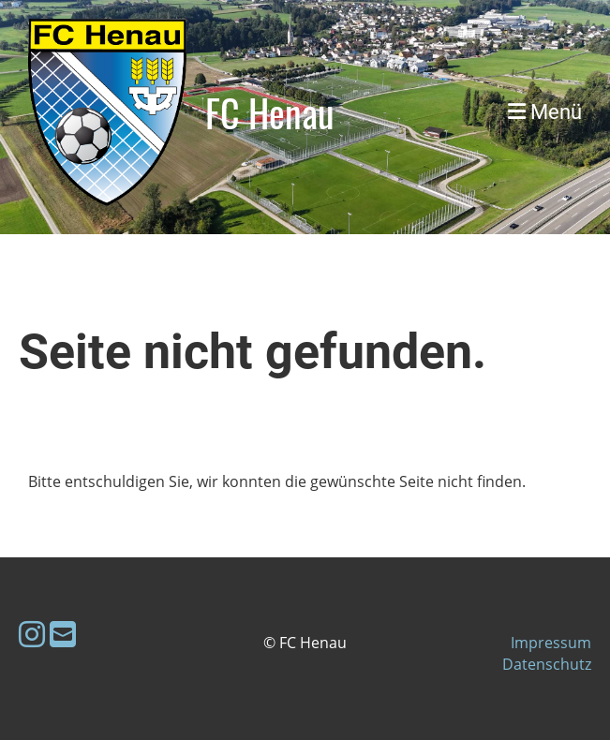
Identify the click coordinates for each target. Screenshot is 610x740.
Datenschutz (546, 664)
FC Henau (270, 112)
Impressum (551, 642)
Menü (545, 112)
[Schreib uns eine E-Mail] (63, 634)
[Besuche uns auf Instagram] (32, 634)
